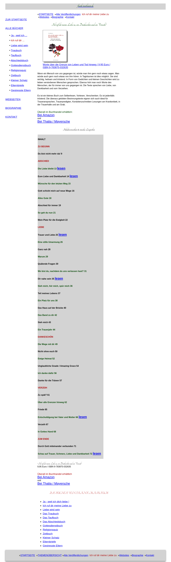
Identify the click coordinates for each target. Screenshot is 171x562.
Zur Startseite (16, 19)
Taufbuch (16, 55)
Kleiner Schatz (19, 80)
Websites (44, 17)
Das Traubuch (51, 513)
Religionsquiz (18, 70)
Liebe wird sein (19, 45)
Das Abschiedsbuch (54, 521)
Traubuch (16, 50)
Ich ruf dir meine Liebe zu (57, 505)
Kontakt (11, 116)
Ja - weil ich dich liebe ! (56, 501)
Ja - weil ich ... (19, 35)
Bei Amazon (46, 115)
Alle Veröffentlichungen (68, 14)
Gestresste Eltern (21, 90)
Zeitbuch (16, 75)
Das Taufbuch (50, 517)
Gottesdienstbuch (21, 65)
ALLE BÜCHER (14, 28)
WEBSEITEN (12, 99)
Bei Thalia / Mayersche (53, 121)
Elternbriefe (17, 85)
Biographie (13, 108)
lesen (61, 168)
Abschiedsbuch (19, 60)
